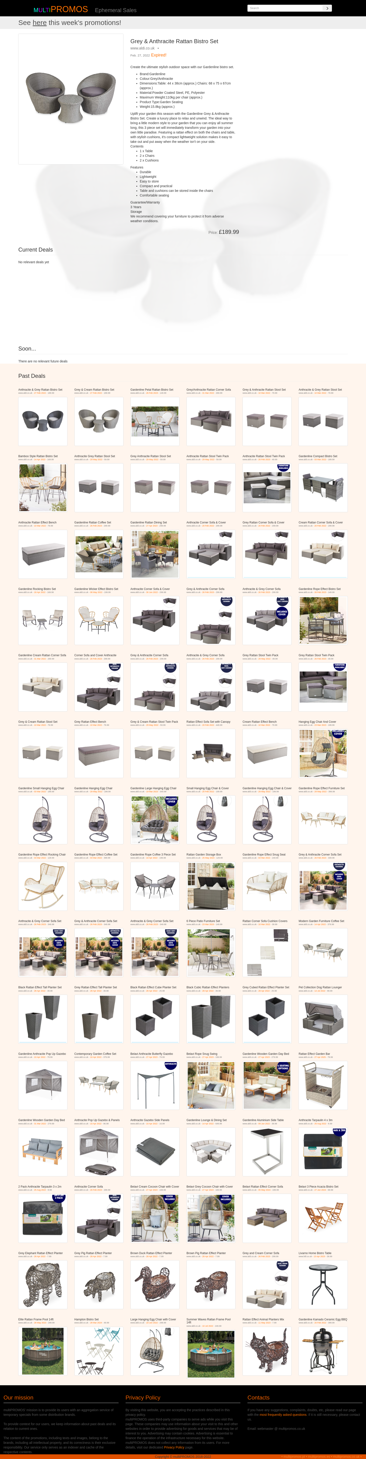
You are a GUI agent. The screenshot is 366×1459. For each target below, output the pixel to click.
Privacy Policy (174, 1447)
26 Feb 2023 (152, 393)
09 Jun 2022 (264, 1123)
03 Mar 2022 (320, 459)
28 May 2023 (40, 1323)
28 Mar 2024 (96, 1323)
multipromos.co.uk (346, 1457)
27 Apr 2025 (320, 1057)
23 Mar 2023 (320, 725)
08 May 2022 (96, 592)
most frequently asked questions (283, 1415)
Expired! (158, 55)
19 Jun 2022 (152, 1323)
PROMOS (69, 9)
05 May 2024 (264, 1190)
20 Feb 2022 (208, 526)
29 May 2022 (96, 459)
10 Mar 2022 (264, 393)
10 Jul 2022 (207, 1326)
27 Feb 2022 (40, 393)
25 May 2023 (208, 858)
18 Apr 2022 (40, 592)
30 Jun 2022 (152, 592)
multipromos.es (319, 1457)
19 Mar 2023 (152, 791)
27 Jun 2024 (320, 1190)
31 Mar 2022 (208, 393)
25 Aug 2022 (320, 1123)
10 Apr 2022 (152, 858)
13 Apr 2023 (319, 1256)
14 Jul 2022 (319, 991)
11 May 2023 (264, 1323)
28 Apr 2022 (40, 991)
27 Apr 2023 (152, 526)
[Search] (327, 8)
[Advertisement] (295, 66)
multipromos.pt (294, 1457)
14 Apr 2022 (40, 459)
